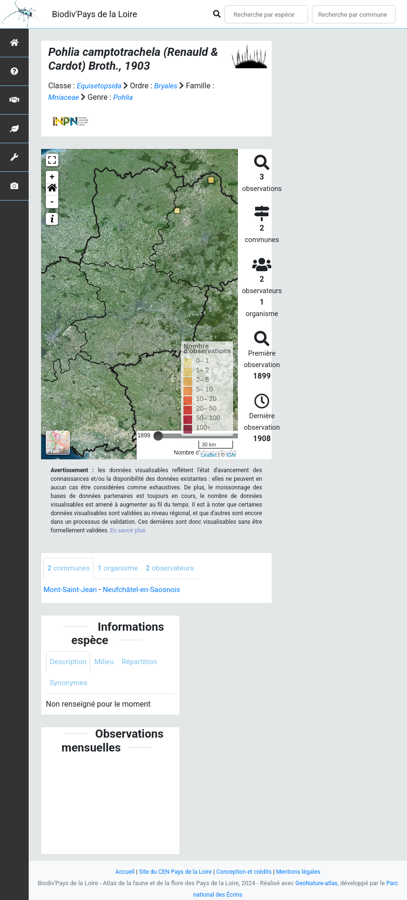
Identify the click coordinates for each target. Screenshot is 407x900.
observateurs (175, 568)
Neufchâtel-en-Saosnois (145, 589)
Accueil (121, 871)
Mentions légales (301, 871)
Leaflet (208, 455)
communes (69, 568)
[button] (52, 189)
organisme (120, 568)
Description (69, 662)
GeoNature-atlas (316, 883)
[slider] (158, 436)
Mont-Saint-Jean (71, 589)
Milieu (106, 662)
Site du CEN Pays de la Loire (173, 871)
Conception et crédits (245, 871)
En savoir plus (128, 530)
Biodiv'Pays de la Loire (94, 14)
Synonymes (69, 683)
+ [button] (52, 177)
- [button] (52, 202)
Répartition (142, 662)
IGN (231, 455)
